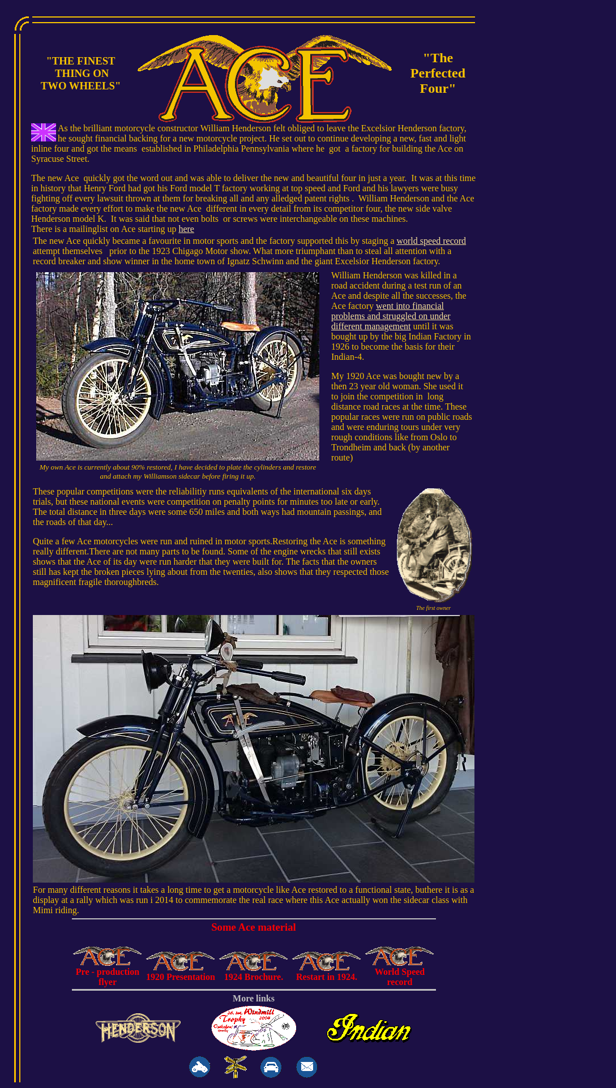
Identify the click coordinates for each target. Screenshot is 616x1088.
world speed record (431, 241)
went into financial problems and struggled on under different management (391, 316)
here (186, 229)
